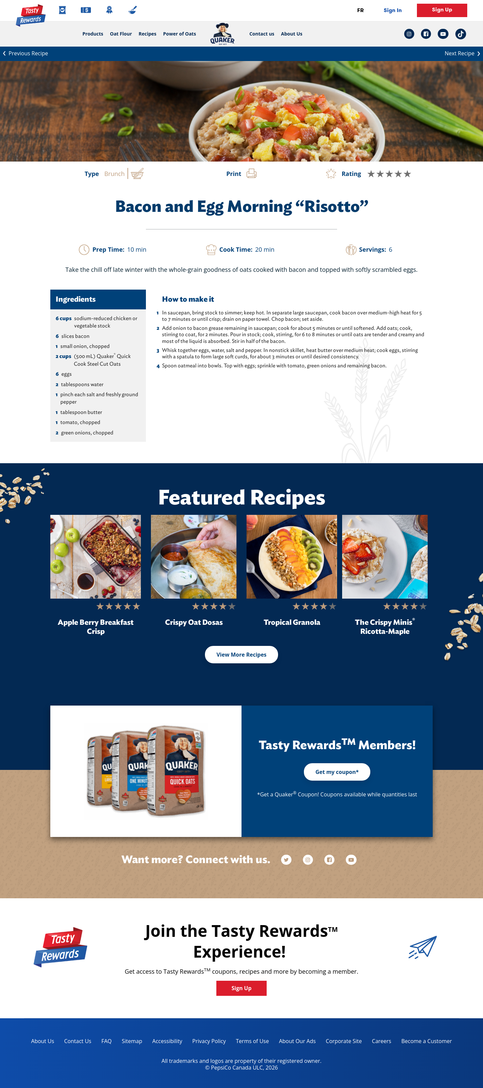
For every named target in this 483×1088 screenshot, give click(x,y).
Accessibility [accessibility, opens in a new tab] (164, 1042)
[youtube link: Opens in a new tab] (443, 34)
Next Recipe (464, 53)
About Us (292, 34)
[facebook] (330, 859)
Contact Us (77, 1041)
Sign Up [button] (442, 9)
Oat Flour (121, 34)
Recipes (147, 34)
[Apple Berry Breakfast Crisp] (95, 557)
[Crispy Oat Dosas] (193, 557)
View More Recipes (241, 654)
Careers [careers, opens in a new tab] (379, 1042)
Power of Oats (179, 34)
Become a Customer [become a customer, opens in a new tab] (424, 1042)
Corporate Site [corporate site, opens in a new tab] (341, 1042)
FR (360, 10)
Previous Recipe (24, 53)
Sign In (393, 10)
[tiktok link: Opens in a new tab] (461, 34)
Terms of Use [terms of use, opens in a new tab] (250, 1042)
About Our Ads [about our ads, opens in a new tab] (295, 1042)
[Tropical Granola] (292, 557)
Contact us (260, 34)
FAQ (106, 1041)
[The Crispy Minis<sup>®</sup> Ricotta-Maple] (385, 557)
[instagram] (308, 859)
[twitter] (289, 859)
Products (93, 34)
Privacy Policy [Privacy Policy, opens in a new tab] (206, 1042)
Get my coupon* (337, 772)
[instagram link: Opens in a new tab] (411, 34)
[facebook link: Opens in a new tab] (426, 34)
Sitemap (132, 1041)
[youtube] (351, 859)
